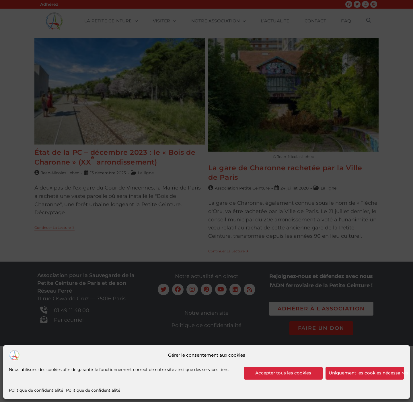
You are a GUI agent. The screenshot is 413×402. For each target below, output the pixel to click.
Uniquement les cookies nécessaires (366, 373)
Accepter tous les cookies (283, 373)
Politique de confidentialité (36, 390)
